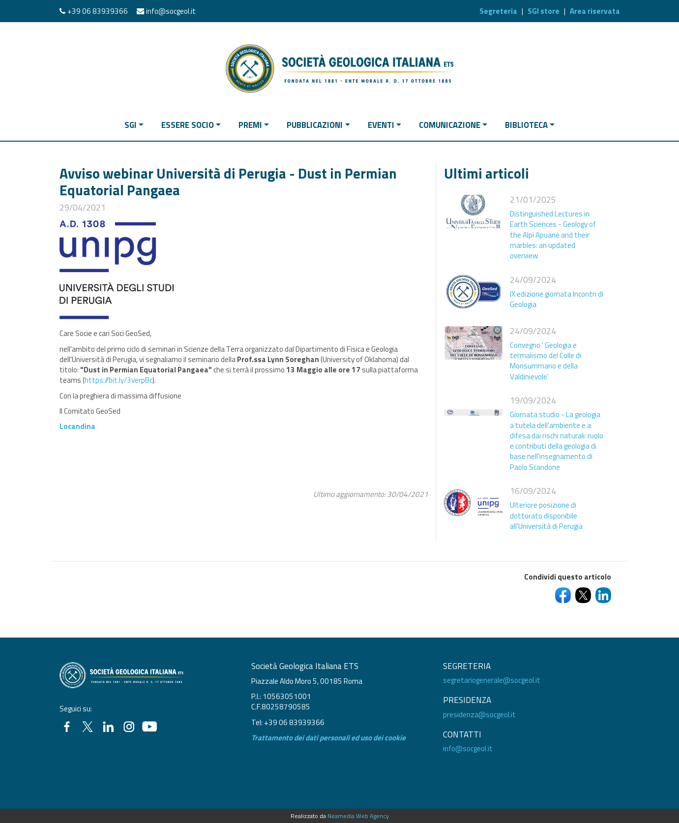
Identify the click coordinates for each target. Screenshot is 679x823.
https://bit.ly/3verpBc (118, 380)
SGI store (544, 11)
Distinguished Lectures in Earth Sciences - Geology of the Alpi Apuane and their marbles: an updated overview (553, 234)
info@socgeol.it (171, 11)
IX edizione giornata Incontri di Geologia (556, 299)
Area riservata (595, 11)
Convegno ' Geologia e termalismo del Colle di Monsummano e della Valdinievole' (545, 360)
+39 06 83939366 (97, 11)
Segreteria (498, 11)
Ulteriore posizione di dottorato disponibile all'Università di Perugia (546, 515)
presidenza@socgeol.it (479, 714)
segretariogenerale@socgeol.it (491, 680)
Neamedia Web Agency (358, 816)
